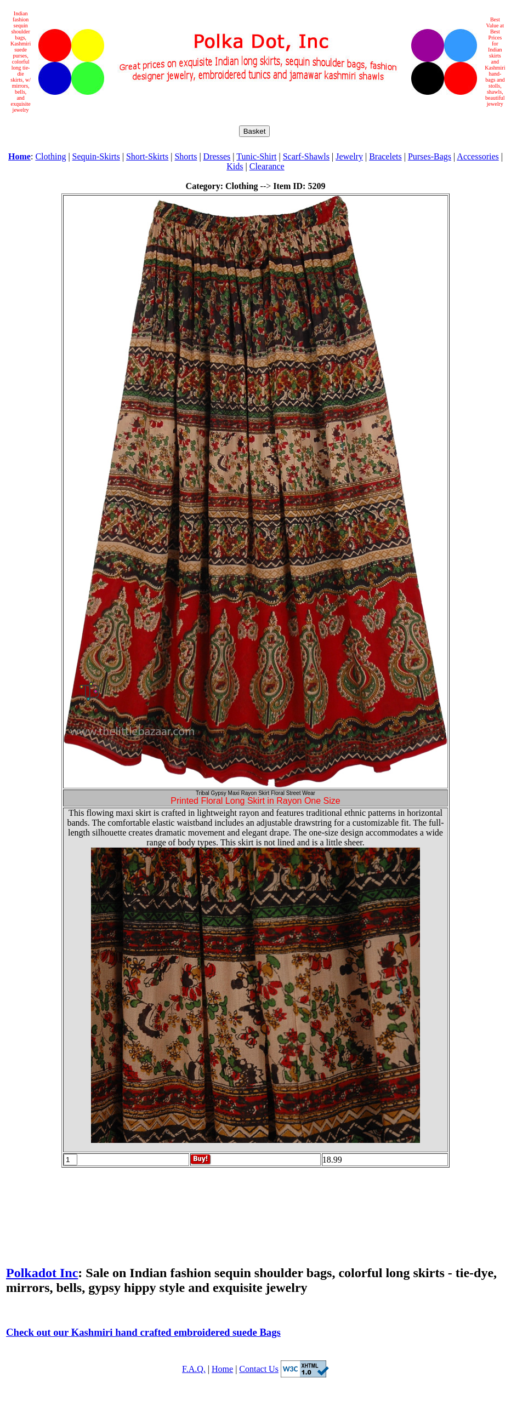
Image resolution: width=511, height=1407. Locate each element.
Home (222, 1369)
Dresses (217, 156)
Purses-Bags (429, 156)
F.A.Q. (194, 1369)
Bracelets (385, 156)
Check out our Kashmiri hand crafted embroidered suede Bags (143, 1332)
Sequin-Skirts (96, 156)
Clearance (267, 166)
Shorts (185, 156)
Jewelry (349, 156)
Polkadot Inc (42, 1273)
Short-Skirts (147, 156)
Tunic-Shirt (256, 156)
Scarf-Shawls (306, 156)
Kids (234, 166)
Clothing (50, 156)
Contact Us (259, 1369)
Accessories (477, 156)
